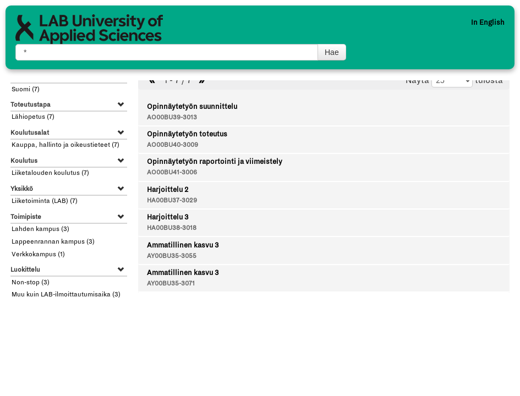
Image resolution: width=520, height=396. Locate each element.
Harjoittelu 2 (167, 190)
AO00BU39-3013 (172, 117)
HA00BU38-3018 (171, 228)
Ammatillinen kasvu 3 (182, 245)
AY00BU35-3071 (171, 283)
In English (488, 22)
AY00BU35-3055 (171, 256)
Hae (332, 52)
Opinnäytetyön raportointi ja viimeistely (214, 162)
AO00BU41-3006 (172, 172)
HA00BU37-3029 (172, 200)
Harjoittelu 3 (167, 217)
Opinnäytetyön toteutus (187, 134)
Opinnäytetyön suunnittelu (192, 107)
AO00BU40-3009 (172, 144)
